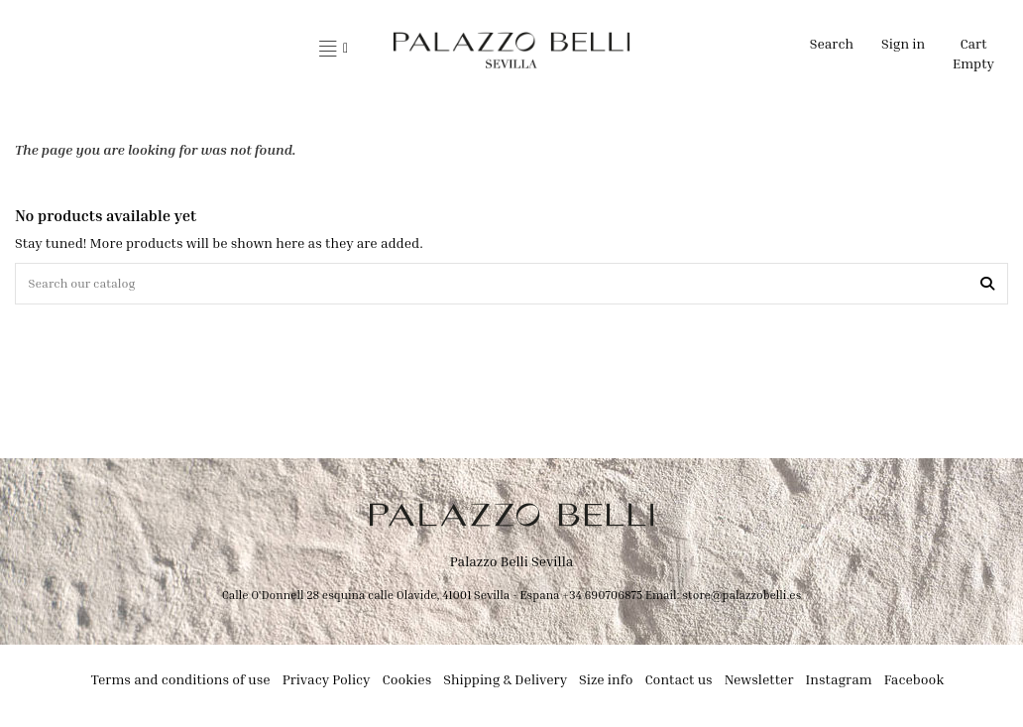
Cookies (407, 682)
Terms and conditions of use (181, 682)
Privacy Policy (327, 682)
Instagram (839, 682)
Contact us (678, 682)
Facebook (914, 682)
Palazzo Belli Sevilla (512, 564)
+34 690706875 (602, 598)
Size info (605, 682)
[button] (333, 49)
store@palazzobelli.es (741, 598)
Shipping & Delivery (505, 682)
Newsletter (759, 682)
